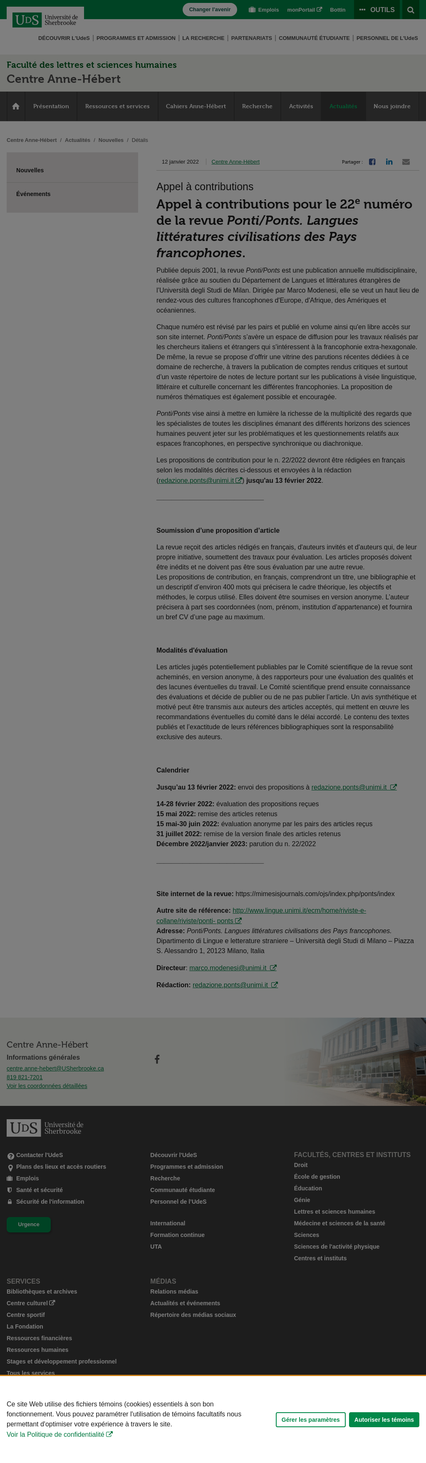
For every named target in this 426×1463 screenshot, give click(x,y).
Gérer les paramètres (311, 1419)
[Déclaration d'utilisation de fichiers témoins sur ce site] (213, 1419)
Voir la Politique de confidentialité (55, 1434)
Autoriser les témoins (384, 1419)
